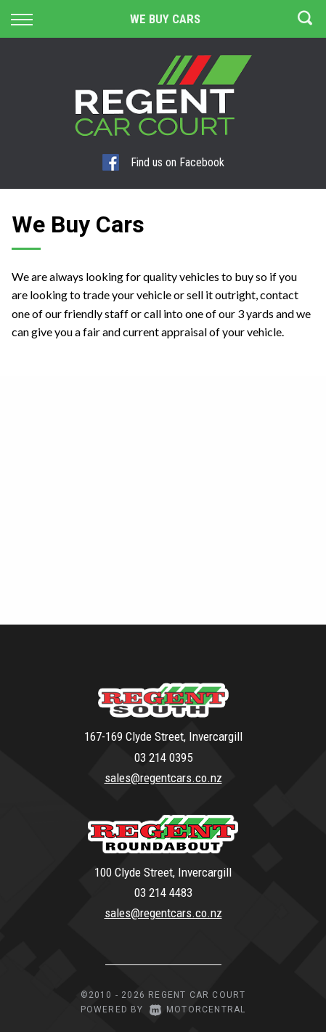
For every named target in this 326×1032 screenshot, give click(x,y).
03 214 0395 (163, 757)
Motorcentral (198, 1009)
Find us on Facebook (163, 162)
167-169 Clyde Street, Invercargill (163, 736)
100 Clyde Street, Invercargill (163, 872)
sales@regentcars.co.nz (163, 778)
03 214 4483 (163, 892)
